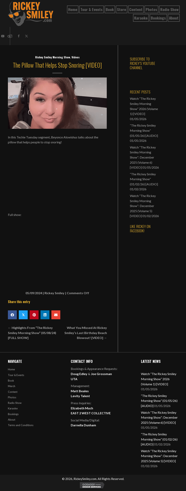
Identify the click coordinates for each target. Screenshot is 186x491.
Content (12, 391)
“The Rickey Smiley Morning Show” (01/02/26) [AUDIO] (144, 179)
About (11, 419)
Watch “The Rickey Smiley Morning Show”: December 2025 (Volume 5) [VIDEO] (143, 206)
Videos (76, 57)
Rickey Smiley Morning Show (52, 57)
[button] (19, 36)
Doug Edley (79, 374)
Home (11, 369)
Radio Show (15, 402)
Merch (11, 386)
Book (11, 380)
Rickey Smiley (54, 293)
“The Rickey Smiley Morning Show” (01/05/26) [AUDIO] (144, 130)
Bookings (13, 414)
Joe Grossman (101, 374)
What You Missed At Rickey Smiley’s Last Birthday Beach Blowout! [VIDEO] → (85, 333)
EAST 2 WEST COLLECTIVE (91, 413)
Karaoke (13, 408)
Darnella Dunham (83, 425)
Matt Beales (80, 391)
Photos (12, 397)
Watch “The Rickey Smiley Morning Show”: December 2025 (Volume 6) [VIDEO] (143, 157)
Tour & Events (16, 375)
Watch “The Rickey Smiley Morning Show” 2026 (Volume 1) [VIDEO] (158, 379)
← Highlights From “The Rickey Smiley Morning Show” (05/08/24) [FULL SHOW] (32, 333)
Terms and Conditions (20, 425)
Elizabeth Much (82, 408)
